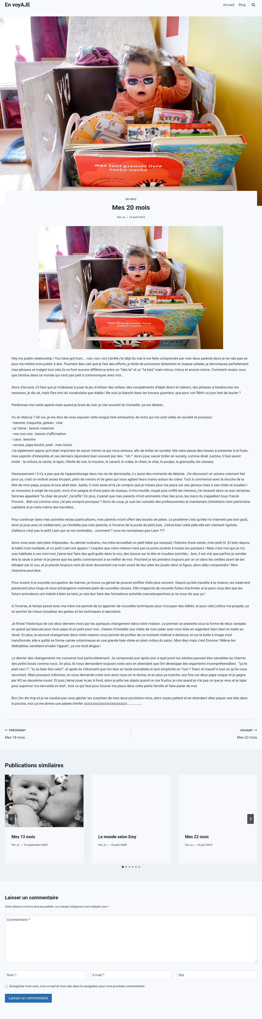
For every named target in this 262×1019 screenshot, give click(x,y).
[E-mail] (131, 974)
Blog (242, 5)
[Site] (216, 974)
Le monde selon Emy (117, 836)
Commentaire (18, 920)
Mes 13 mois (23, 836)
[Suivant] (250, 819)
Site (181, 975)
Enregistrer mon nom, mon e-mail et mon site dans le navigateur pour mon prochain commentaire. (77, 986)
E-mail (98, 975)
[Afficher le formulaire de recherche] (253, 5)
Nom (12, 975)
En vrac (130, 199)
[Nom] (45, 974)
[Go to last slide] (11, 819)
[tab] (123, 867)
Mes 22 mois (195, 733)
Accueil (229, 5)
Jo (123, 217)
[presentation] (44, 801)
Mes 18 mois (66, 733)
